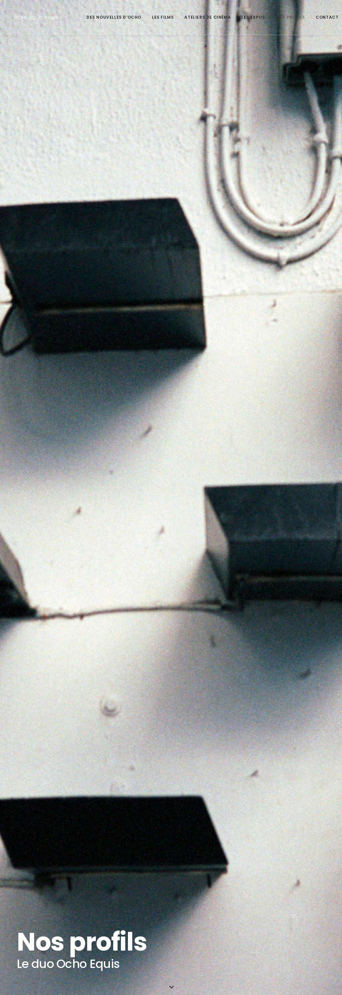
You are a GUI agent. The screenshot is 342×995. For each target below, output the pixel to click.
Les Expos (253, 17)
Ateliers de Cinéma (207, 17)
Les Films (163, 17)
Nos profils (290, 17)
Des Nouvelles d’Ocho (114, 17)
